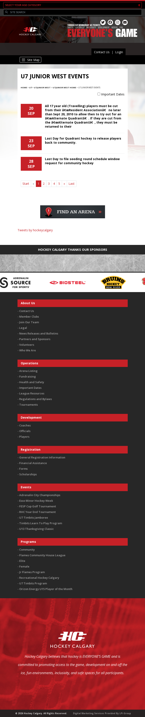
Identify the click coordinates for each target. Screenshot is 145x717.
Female (24, 566)
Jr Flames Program (32, 572)
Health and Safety (31, 382)
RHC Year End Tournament (37, 512)
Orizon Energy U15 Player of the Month (45, 589)
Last (72, 184)
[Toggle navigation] (30, 60)
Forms (23, 469)
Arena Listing (28, 371)
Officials (24, 431)
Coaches (25, 425)
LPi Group (125, 713)
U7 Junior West (42, 87)
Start (25, 184)
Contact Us (102, 52)
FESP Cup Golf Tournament (37, 506)
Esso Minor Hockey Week (36, 501)
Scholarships (28, 474)
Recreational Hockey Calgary (39, 578)
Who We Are (27, 350)
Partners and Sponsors (34, 339)
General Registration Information (42, 457)
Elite (22, 561)
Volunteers (26, 345)
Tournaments (28, 405)
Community (27, 549)
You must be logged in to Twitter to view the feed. (72, 236)
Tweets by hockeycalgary (35, 230)
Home (24, 87)
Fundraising (27, 376)
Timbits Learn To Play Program (40, 523)
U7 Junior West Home (64, 87)
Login (119, 52)
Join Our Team (29, 322)
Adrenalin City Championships (39, 495)
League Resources (31, 393)
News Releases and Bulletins (38, 333)
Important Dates (112, 94)
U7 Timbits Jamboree (33, 517)
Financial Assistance (33, 463)
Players (24, 437)
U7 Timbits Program (33, 583)
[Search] (75, 12)
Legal (23, 328)
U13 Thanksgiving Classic (36, 529)
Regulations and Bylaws (35, 399)
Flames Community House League (42, 555)
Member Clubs (29, 316)
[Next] (64, 183)
